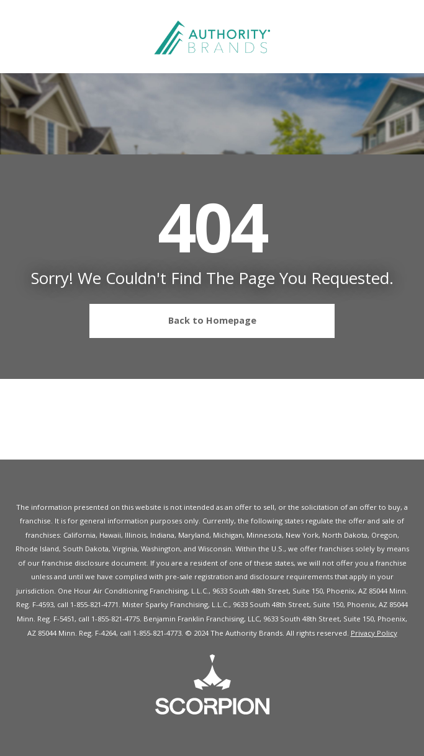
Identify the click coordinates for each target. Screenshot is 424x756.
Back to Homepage (178, 321)
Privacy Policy (374, 633)
